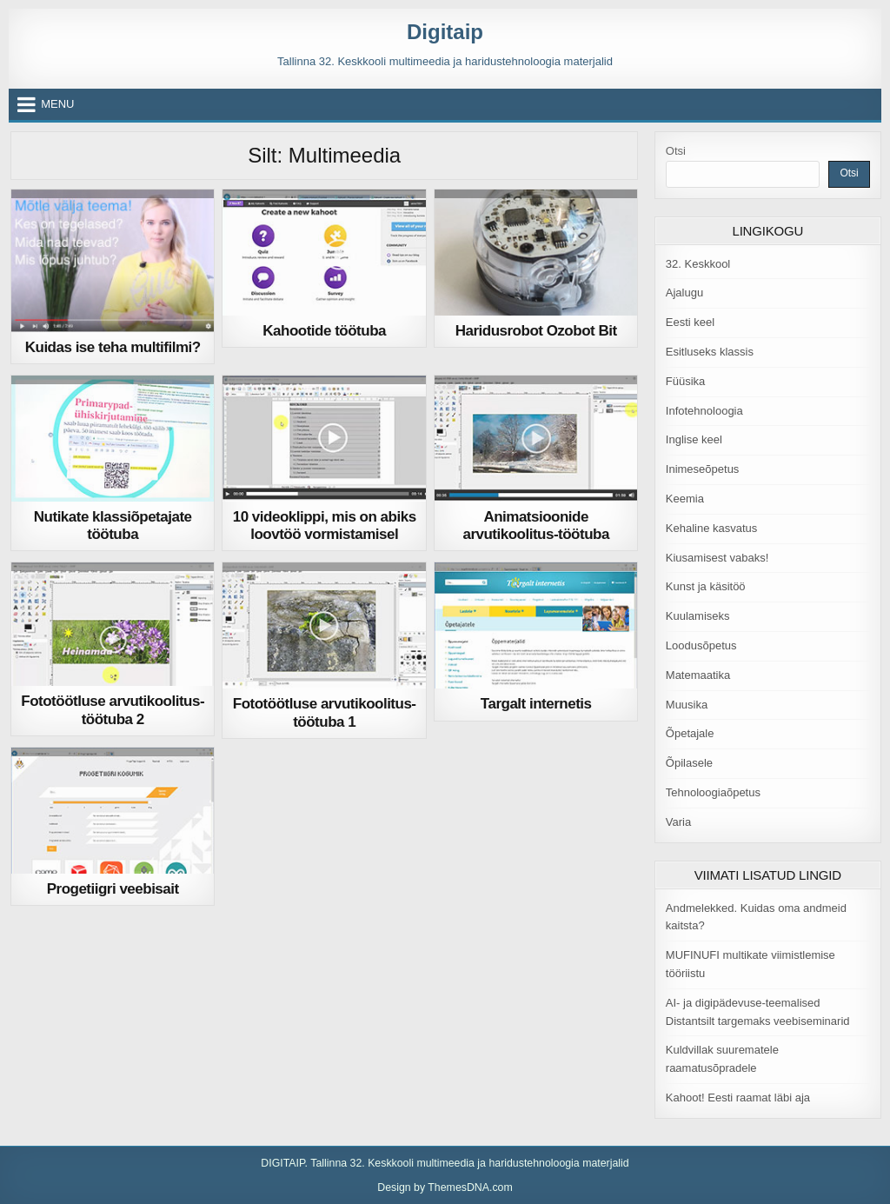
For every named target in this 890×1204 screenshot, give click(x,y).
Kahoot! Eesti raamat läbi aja (738, 1097)
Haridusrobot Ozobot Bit (536, 331)
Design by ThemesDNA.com (445, 1187)
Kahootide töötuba (324, 331)
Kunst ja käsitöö (706, 586)
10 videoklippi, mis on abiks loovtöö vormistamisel (324, 525)
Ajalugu (684, 292)
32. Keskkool (698, 263)
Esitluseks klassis (710, 351)
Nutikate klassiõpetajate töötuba (113, 525)
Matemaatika (698, 675)
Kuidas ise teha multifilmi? (113, 347)
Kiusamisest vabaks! (717, 557)
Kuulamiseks (698, 615)
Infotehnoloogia (704, 410)
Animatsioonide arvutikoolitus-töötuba (535, 525)
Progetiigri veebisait (113, 889)
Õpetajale (690, 733)
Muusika (686, 704)
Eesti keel (690, 322)
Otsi (676, 150)
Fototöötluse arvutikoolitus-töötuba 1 (324, 712)
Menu (57, 103)
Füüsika (686, 381)
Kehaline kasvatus (712, 528)
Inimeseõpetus (703, 469)
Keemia (685, 498)
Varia (678, 821)
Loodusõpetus (701, 645)
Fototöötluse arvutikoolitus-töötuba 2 (112, 710)
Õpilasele (689, 762)
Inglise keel (694, 439)
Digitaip (445, 31)
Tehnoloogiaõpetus (713, 792)
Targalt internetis (536, 703)
